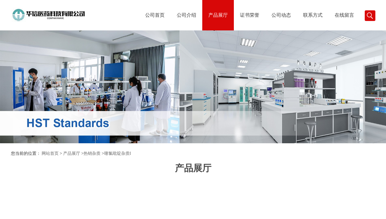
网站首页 (50, 153)
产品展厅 (218, 15)
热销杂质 (92, 153)
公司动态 (281, 15)
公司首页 (155, 15)
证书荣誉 (249, 15)
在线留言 (344, 15)
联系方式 (313, 15)
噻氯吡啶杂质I (117, 153)
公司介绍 (186, 15)
